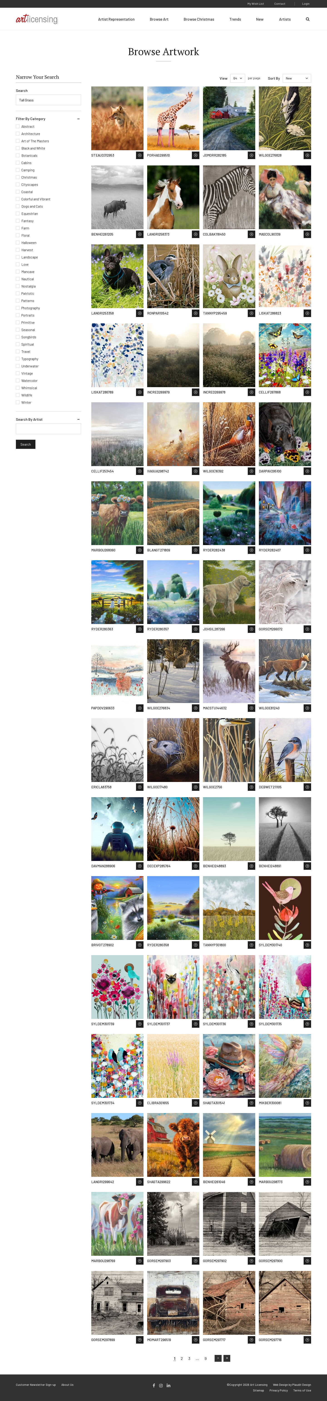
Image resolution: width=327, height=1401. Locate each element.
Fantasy (27, 221)
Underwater (30, 366)
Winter (26, 402)
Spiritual (27, 344)
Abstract (28, 126)
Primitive (28, 322)
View (224, 78)
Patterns (27, 301)
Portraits (28, 315)
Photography (30, 308)
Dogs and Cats (32, 206)
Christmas (29, 177)
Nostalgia (28, 286)
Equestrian (29, 213)
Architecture (30, 134)
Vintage (27, 373)
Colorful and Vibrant (35, 199)
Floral (25, 235)
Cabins (26, 163)
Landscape (29, 257)
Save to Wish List (140, 155)
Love (25, 264)
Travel (25, 351)
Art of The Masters (35, 141)
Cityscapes (29, 184)
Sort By (274, 78)
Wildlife (26, 395)
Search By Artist (29, 419)
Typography (29, 359)
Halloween (29, 243)
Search (22, 90)
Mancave (28, 272)
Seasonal (28, 330)
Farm (25, 228)
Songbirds (28, 337)
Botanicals (29, 155)
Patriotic (27, 293)
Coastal (27, 192)
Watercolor (29, 381)
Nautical (27, 279)
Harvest (27, 250)
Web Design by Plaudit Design (292, 1384)
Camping (28, 170)
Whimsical (29, 388)
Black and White (33, 148)
